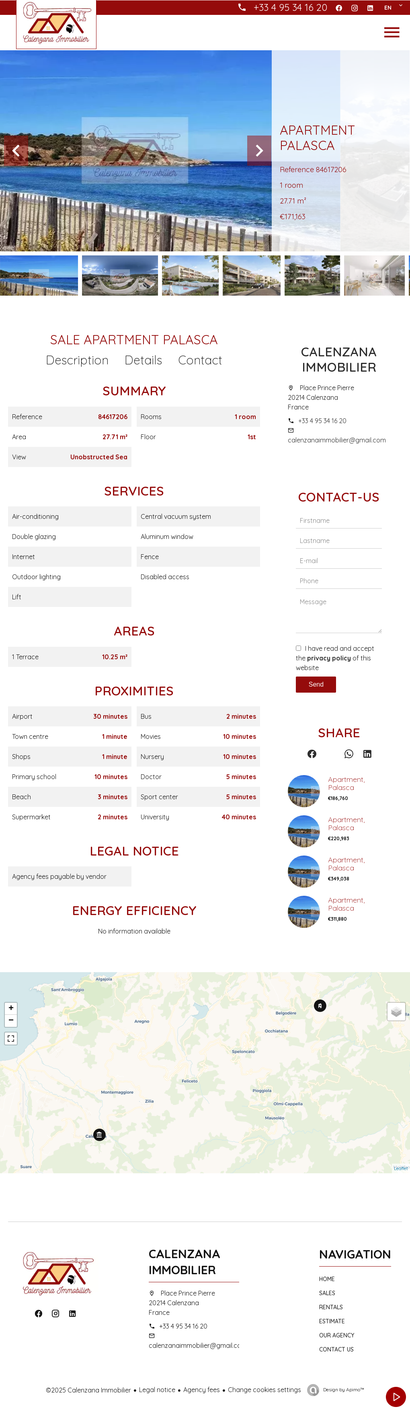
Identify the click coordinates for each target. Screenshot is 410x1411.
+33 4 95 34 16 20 (322, 421)
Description (77, 360)
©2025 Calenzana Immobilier (88, 1390)
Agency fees (201, 1390)
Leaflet (401, 1168)
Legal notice (157, 1390)
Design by (343, 1389)
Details (143, 360)
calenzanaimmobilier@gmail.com (337, 440)
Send (316, 684)
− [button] (11, 1021)
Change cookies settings (264, 1390)
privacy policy (329, 658)
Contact (200, 360)
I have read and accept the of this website (335, 658)
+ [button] (11, 1009)
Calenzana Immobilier (339, 359)
